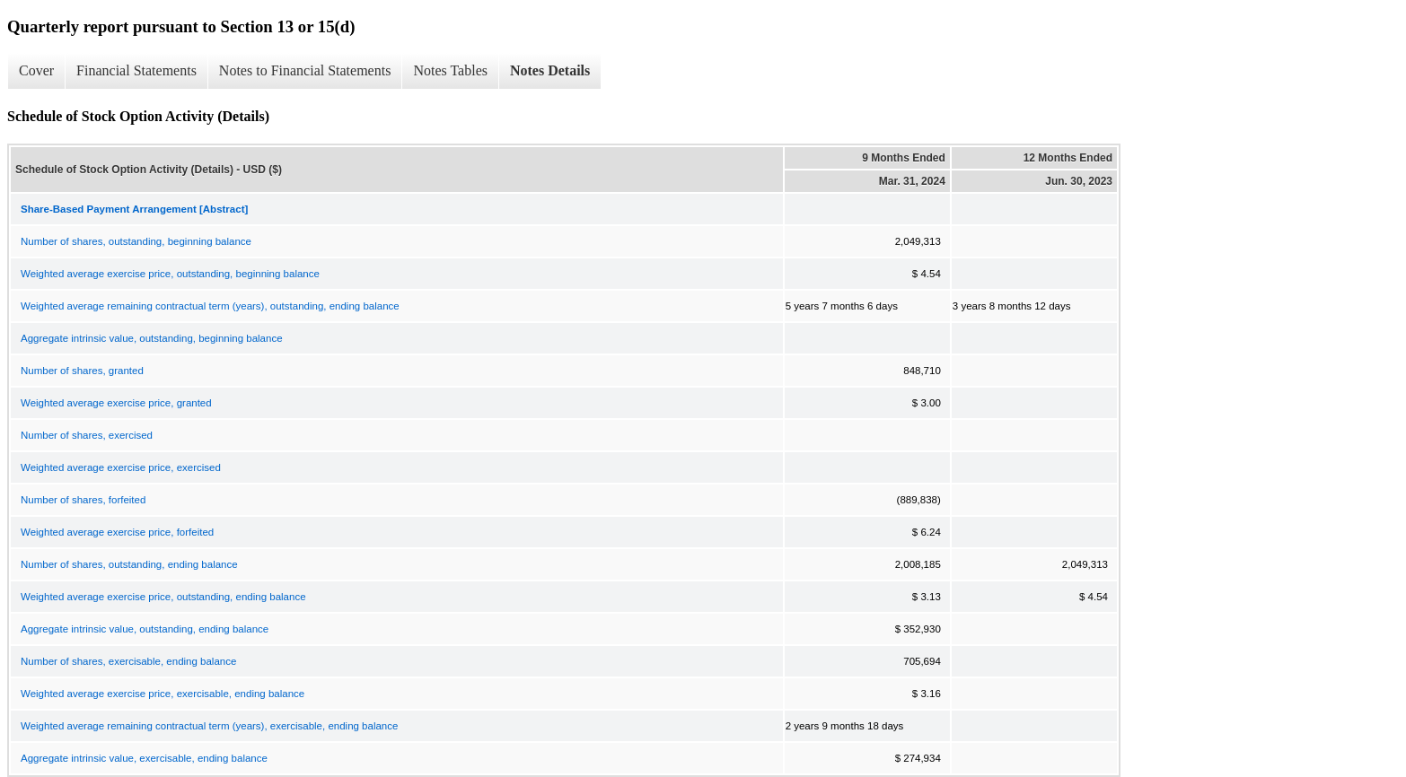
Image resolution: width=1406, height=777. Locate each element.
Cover (36, 70)
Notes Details (550, 70)
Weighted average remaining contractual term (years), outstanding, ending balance (210, 306)
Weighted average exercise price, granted (116, 402)
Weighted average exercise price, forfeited (117, 532)
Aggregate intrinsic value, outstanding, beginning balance (152, 338)
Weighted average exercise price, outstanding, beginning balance (170, 273)
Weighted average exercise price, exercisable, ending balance (162, 693)
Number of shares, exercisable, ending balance (128, 661)
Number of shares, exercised (87, 435)
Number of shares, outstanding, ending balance (129, 564)
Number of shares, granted (82, 370)
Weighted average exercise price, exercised (121, 467)
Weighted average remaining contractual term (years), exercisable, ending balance (209, 725)
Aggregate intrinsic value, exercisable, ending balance (144, 758)
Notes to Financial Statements (305, 70)
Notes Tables (450, 70)
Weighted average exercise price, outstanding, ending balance (163, 596)
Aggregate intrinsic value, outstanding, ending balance (144, 629)
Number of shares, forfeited (83, 499)
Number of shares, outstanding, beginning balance (136, 241)
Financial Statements (136, 70)
